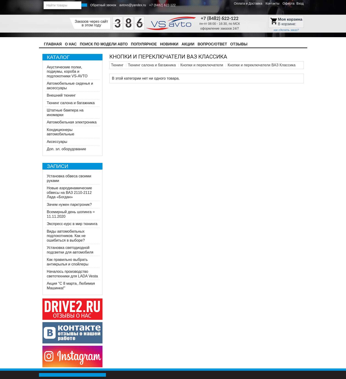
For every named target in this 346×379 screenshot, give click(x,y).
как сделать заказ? (286, 30)
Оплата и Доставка (248, 3)
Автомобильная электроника (72, 122)
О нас (71, 44)
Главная (53, 44)
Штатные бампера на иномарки (65, 112)
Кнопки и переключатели (201, 65)
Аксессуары (57, 141)
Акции (188, 44)
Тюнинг (117, 65)
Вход (300, 3)
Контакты (272, 3)
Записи (57, 166)
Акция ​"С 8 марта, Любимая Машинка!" (71, 285)
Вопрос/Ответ (212, 44)
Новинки (169, 44)
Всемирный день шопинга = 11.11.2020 (71, 214)
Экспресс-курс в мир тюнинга (72, 224)
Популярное (144, 44)
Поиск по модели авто (104, 44)
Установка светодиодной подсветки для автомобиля (70, 249)
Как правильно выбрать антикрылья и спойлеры (68, 261)
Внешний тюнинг (61, 95)
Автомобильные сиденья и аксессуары (70, 85)
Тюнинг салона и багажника (71, 103)
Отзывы (238, 44)
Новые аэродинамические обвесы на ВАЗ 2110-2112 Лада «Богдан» (69, 192)
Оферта (288, 3)
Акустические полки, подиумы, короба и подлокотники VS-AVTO (67, 71)
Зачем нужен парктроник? (69, 204)
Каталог (58, 57)
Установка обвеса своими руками (69, 178)
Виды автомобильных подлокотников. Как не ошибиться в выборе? (66, 235)
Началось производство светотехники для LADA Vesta (72, 273)
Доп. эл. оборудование (66, 149)
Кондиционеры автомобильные (60, 132)
